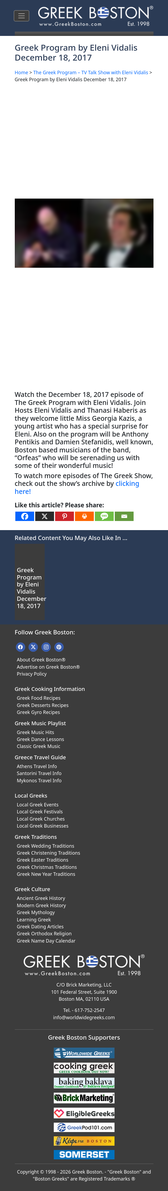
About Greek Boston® (41, 659)
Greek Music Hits (35, 732)
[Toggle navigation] (21, 15)
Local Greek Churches (41, 819)
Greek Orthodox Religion (44, 933)
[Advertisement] (84, 124)
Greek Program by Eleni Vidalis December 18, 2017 (32, 588)
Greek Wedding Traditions (45, 846)
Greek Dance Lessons (40, 739)
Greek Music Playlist (40, 723)
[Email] (124, 516)
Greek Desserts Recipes (43, 705)
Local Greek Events (38, 804)
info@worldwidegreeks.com (84, 1017)
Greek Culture (32, 889)
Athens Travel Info (37, 766)
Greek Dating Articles (40, 926)
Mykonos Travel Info (39, 780)
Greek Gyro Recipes (38, 712)
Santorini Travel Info (39, 773)
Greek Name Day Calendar (46, 940)
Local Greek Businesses (43, 825)
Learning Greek (34, 919)
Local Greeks (31, 795)
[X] (44, 516)
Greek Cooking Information (50, 689)
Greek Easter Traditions (43, 860)
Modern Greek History (41, 905)
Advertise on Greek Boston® (48, 667)
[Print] (84, 516)
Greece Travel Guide (40, 757)
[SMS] (104, 516)
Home (21, 72)
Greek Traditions (36, 836)
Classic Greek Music (38, 746)
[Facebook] (24, 516)
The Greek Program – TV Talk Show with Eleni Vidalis (90, 72)
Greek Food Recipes (38, 698)
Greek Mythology (36, 912)
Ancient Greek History (41, 898)
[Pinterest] (64, 516)
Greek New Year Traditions (46, 874)
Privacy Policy (32, 674)
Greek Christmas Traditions (47, 867)
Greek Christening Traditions (48, 853)
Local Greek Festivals (40, 811)
